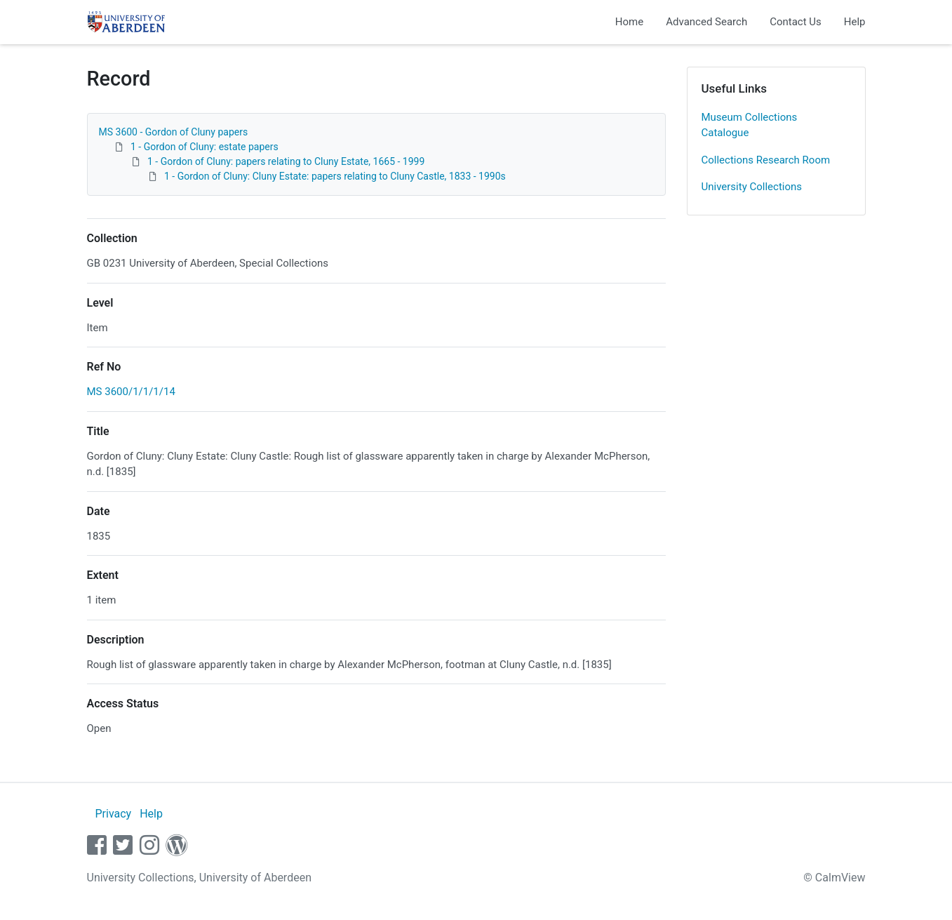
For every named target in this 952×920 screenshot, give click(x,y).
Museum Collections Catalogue (750, 125)
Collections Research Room (766, 160)
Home (629, 21)
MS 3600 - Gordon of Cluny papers (173, 132)
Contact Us (796, 21)
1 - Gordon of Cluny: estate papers (204, 146)
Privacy (113, 813)
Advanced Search (706, 21)
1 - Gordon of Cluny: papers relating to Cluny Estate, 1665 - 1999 (285, 161)
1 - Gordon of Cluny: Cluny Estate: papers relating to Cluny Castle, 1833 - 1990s (335, 176)
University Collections (752, 186)
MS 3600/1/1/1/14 (131, 391)
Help (855, 21)
